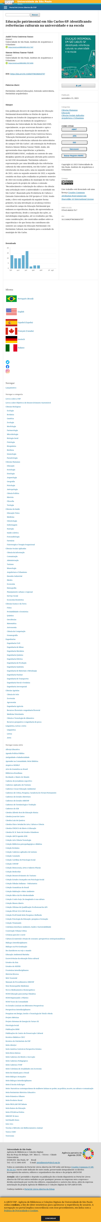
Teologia (10, 505)
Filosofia (10, 501)
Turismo (10, 564)
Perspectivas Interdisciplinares (18, 1009)
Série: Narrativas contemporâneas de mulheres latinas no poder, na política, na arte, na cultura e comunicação (49, 1088)
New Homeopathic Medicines (17, 986)
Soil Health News (12, 1120)
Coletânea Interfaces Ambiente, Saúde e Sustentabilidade (28, 927)
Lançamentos (11, 388)
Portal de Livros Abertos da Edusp (39, 1189)
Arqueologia (12, 477)
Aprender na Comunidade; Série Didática (22, 761)
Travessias (10, 1136)
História (10, 497)
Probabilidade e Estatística (17, 611)
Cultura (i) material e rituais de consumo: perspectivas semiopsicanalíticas (35, 939)
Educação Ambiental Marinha (17, 954)
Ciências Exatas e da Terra (16, 604)
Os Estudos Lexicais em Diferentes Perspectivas (25, 1005)
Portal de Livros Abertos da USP (22, 7)
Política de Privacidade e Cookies (21, 1210)
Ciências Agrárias (12, 690)
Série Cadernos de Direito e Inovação (20, 1057)
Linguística (11, 730)
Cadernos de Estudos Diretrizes (18, 797)
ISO (74, 142)
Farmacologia (12, 430)
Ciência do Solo (13, 694)
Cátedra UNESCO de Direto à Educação (21, 828)
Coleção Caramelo (13, 856)
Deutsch (15, 339)
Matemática (11, 623)
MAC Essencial (11, 978)
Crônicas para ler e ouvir (15, 935)
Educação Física (13, 513)
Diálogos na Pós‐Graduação (16, 946)
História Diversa (12, 974)
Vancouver (74, 149)
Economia (11, 584)
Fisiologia (11, 442)
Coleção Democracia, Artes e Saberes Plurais (23, 868)
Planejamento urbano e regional (20, 592)
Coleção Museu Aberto (15, 903)
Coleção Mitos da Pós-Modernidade (20, 895)
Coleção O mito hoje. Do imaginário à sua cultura (25, 899)
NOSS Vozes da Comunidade (17, 1001)
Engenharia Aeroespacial (17, 686)
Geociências (11, 619)
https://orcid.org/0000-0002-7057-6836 (20, 63)
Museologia (11, 568)
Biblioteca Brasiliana (14, 773)
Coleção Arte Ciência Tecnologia (18, 840)
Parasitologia (12, 458)
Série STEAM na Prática (15, 1112)
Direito (10, 580)
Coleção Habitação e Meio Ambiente (20, 891)
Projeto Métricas (12, 1017)
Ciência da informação (16, 552)
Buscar (35, 15)
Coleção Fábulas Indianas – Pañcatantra (21, 883)
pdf (79, 85)
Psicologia (11, 485)
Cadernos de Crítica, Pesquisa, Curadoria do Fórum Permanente (31, 793)
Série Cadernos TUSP (14, 1065)
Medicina (10, 517)
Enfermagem (12, 525)
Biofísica (10, 450)
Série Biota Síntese (13, 1053)
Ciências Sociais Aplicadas (73, 115)
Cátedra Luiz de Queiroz (15, 820)
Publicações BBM (12, 1029)
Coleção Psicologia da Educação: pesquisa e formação (27, 919)
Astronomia (11, 627)
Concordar (50, 1218)
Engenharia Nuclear (15, 675)
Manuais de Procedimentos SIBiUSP (20, 982)
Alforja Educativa (13, 749)
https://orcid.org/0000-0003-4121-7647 (20, 47)
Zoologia (10, 422)
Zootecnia (11, 698)
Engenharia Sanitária (15, 667)
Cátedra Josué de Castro (15, 816)
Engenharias (11, 639)
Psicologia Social (12, 1025)
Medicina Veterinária (15, 714)
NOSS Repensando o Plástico (17, 998)
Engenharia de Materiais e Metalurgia (22, 671)
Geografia (11, 481)
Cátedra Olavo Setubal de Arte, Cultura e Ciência (25, 824)
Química (10, 615)
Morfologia (11, 426)
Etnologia (11, 473)
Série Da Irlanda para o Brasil (17, 1072)
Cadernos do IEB (12, 808)
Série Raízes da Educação (16, 1108)
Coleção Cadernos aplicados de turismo (21, 852)
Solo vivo (9, 1124)
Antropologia (12, 489)
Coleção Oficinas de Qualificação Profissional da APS (26, 907)
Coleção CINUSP (12, 864)
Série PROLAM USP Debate (16, 1104)
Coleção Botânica (12, 848)
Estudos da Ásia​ (12, 962)
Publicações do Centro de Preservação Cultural (24, 1033)
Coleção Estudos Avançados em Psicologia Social (25, 879)
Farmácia (10, 540)
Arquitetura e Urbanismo (73, 118)
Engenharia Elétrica (15, 659)
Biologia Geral (12, 438)
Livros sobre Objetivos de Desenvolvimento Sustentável (28, 403)
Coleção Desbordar (13, 871)
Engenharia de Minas (15, 647)
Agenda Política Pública (15, 753)
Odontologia (12, 521)
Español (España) (19, 322)
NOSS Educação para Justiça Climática (21, 994)
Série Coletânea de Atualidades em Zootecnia (24, 1069)
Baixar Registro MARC (74, 156)
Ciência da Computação (16, 631)
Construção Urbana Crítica (16, 931)
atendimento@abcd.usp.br (48, 1162)
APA (75, 136)
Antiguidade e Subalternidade (17, 757)
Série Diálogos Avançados (16, 1076)
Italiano (15, 347)
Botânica (10, 414)
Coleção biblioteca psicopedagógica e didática (24, 844)
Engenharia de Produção (17, 663)
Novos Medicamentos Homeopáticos (20, 990)
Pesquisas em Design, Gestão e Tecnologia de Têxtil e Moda (29, 1013)
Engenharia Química (15, 655)
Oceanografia (12, 635)
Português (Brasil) (19, 298)
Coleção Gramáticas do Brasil (17, 887)
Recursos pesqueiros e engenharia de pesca (24, 722)
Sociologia (11, 469)
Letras (9, 734)
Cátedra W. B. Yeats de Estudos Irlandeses (22, 832)
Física (9, 607)
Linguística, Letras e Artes (16, 726)
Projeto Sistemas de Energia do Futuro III (22, 1021)
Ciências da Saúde (13, 509)
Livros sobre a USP (13, 399)
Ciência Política (13, 493)
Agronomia (11, 702)
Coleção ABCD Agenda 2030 (16, 836)
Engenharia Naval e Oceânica (18, 682)
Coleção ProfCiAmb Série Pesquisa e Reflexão (24, 915)
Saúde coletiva (13, 533)
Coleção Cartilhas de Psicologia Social (20, 860)
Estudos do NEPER (13, 966)
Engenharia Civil (13, 643)
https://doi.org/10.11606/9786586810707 (27, 74)
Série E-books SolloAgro (15, 1084)
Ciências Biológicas (13, 406)
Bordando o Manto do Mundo (17, 777)
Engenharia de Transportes (18, 678)
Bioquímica (11, 446)
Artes (9, 737)
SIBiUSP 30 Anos (12, 1116)
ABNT (74, 129)
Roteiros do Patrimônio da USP (18, 1041)
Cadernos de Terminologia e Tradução (21, 804)
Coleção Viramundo (13, 923)
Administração (13, 560)
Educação (66, 112)
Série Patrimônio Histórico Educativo (21, 1092)
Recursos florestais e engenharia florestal (23, 710)
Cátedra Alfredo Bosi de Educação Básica (22, 812)
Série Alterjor (11, 1045)
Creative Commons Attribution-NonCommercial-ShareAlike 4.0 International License (78, 195)
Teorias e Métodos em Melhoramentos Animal (24, 1128)
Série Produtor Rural (14, 1100)
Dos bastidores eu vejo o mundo (18, 950)
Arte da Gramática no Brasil (17, 769)
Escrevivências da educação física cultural (22, 958)
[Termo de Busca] (18, 14)
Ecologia (10, 410)
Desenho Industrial (14, 576)
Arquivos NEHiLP (13, 765)
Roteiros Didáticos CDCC (15, 1037)
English (15, 311)
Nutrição (10, 529)
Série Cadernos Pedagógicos (17, 1061)
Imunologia (11, 454)
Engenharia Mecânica (15, 651)
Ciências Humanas (70, 110)
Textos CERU (11, 1132)
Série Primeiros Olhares (15, 1096)
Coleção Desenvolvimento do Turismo (21, 875)
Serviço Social (12, 596)
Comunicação (12, 556)
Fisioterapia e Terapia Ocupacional (21, 544)
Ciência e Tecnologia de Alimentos (20, 718)
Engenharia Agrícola (15, 706)
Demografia (11, 588)
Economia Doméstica (15, 600)
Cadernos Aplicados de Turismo (18, 785)
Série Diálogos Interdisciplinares (19, 1080)
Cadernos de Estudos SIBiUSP (17, 800)
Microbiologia (12, 434)
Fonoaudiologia (13, 536)
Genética (10, 418)
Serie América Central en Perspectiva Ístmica (23, 1049)
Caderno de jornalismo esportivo (19, 781)
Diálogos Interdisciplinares (16, 942)
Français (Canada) (20, 331)
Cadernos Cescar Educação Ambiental (21, 789)
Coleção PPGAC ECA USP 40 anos (18, 911)
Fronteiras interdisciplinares (17, 970)
